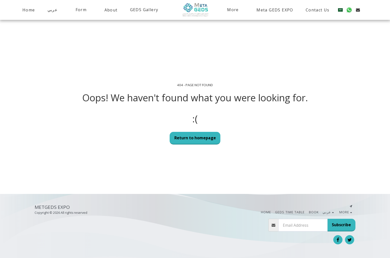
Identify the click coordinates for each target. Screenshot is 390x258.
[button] (53, 9)
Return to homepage (195, 138)
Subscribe (341, 224)
